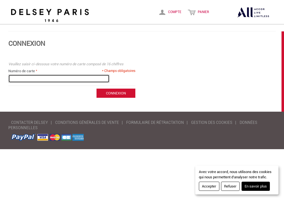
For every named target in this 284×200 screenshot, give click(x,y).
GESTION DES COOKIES (211, 122)
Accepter (209, 186)
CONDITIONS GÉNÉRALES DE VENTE (87, 122)
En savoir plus (256, 186)
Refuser (230, 186)
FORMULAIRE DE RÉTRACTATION (155, 122)
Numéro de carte (21, 71)
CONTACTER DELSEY (29, 122)
